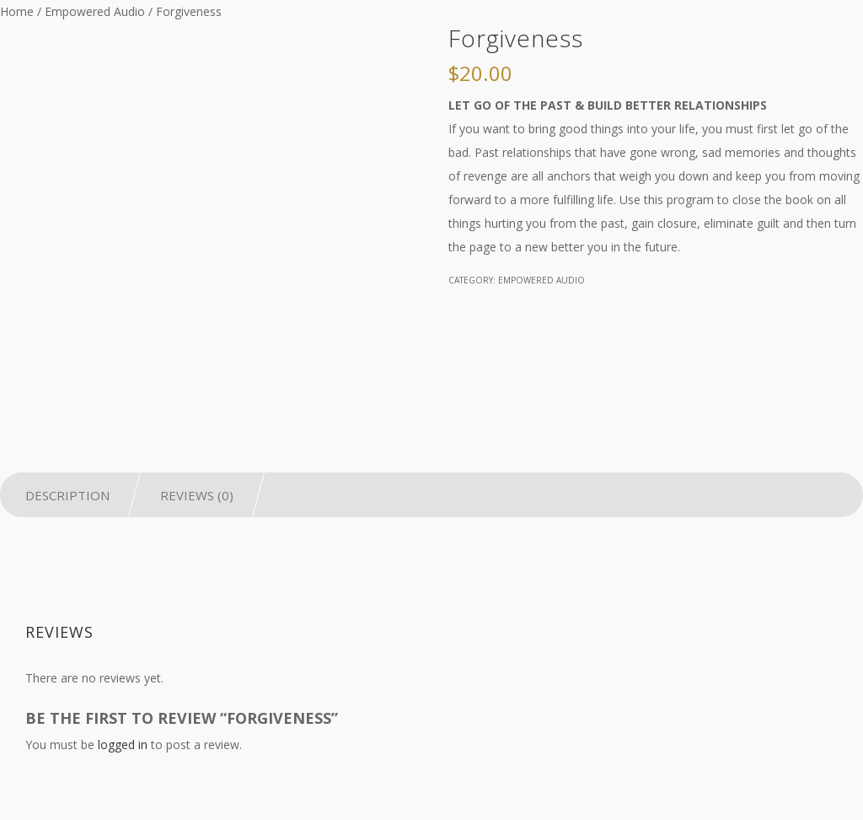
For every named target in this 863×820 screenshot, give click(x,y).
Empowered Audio (95, 11)
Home (17, 11)
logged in (122, 744)
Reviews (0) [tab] (196, 495)
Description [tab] (67, 495)
